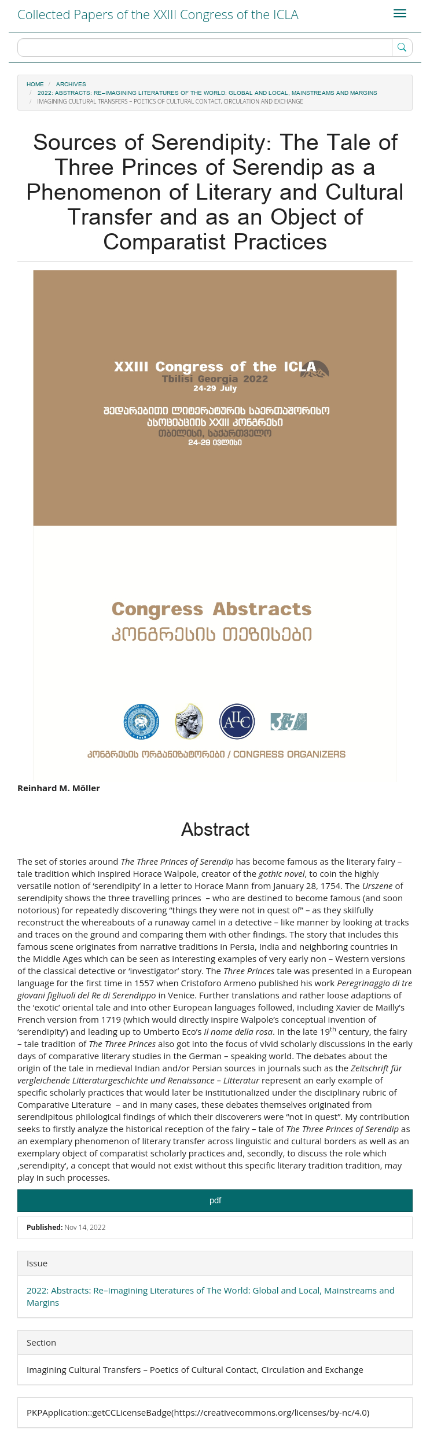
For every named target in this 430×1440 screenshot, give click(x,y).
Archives (71, 84)
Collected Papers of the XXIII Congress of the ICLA (158, 14)
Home (35, 84)
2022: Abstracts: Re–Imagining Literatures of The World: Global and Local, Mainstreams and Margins (207, 93)
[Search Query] (215, 47)
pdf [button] (215, 1200)
